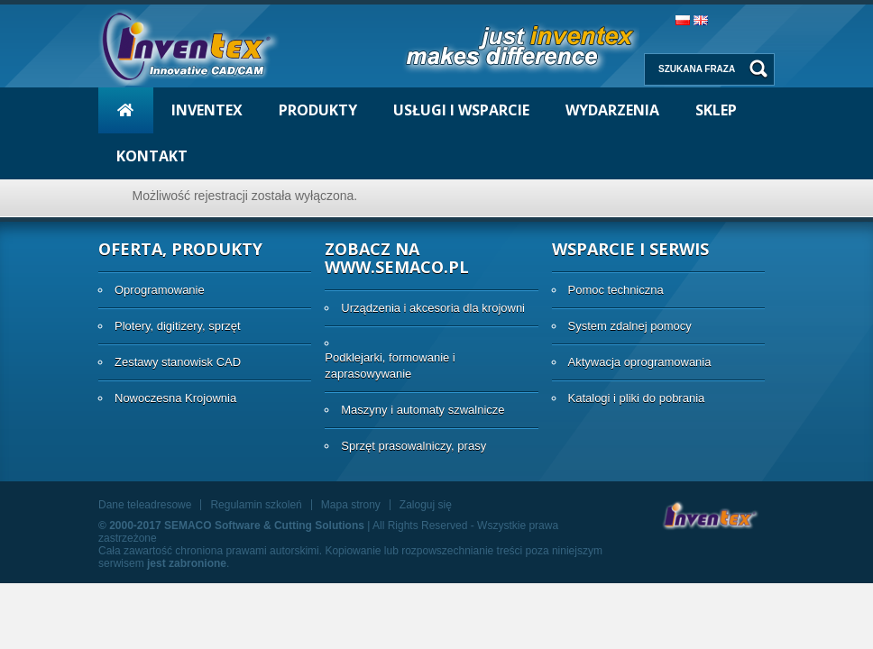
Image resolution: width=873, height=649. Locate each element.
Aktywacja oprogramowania (640, 362)
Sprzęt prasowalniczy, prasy (413, 445)
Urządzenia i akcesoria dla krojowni (433, 308)
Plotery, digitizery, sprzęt (178, 326)
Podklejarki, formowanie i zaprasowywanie (390, 365)
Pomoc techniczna (616, 290)
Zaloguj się (426, 504)
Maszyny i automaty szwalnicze (422, 409)
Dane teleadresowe (144, 504)
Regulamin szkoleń (255, 504)
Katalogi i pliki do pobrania (636, 398)
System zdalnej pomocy (630, 326)
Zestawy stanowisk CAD (178, 362)
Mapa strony (351, 504)
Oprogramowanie (160, 290)
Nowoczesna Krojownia (175, 398)
